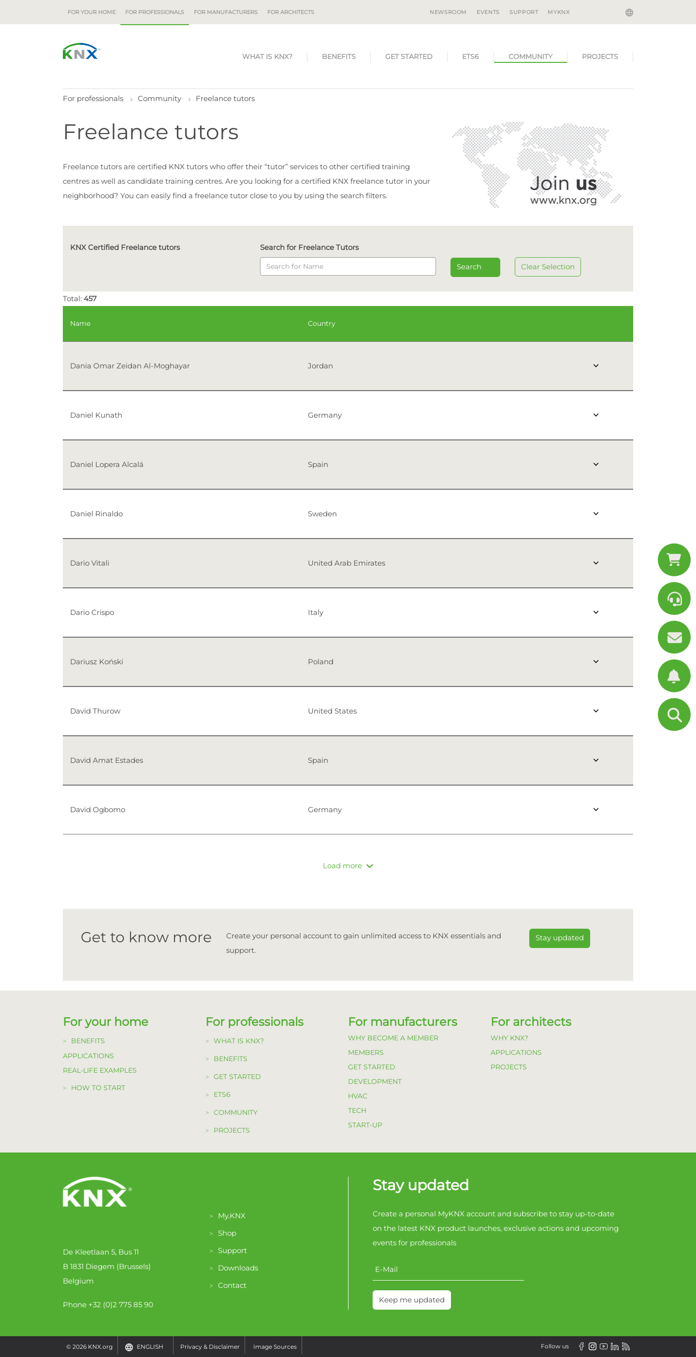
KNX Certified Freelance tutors (125, 247)
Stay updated (560, 937)
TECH (357, 1110)
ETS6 (470, 56)
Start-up (365, 1125)
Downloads (238, 1267)
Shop (227, 1233)
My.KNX (232, 1215)
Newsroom (448, 12)
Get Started (371, 1067)
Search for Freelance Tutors (309, 247)
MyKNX (558, 12)
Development (375, 1081)
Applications (88, 1055)
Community (530, 56)
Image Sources (275, 1346)
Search (469, 266)
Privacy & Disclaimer (210, 1346)
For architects (290, 12)
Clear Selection (548, 266)
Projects (600, 56)
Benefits (339, 56)
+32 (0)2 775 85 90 (120, 1304)
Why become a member (393, 1038)
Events (488, 12)
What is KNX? (267, 56)
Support (523, 12)
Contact (232, 1285)
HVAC (357, 1096)
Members (366, 1052)
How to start (98, 1087)
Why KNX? (509, 1038)
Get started (409, 56)
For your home (92, 12)
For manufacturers (226, 12)
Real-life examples (100, 1070)
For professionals (154, 12)
